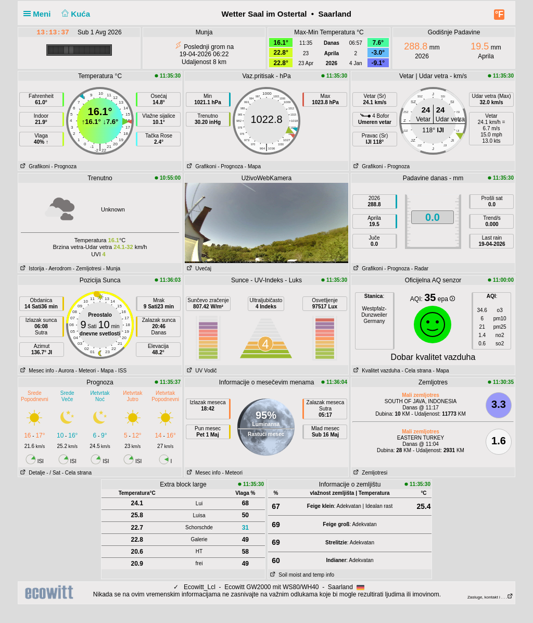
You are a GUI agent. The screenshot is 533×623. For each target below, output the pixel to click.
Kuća (75, 13)
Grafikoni (33, 166)
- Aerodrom (58, 268)
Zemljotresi (369, 473)
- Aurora (64, 370)
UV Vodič (201, 370)
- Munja (111, 268)
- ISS (120, 370)
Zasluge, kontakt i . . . (490, 597)
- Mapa (253, 166)
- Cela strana (417, 370)
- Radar (419, 268)
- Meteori (85, 370)
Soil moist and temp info (301, 575)
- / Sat (53, 473)
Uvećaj (198, 268)
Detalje (31, 473)
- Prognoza (64, 166)
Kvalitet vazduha (375, 370)
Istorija (31, 268)
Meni (39, 13)
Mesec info (36, 370)
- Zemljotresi (87, 268)
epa (446, 299)
